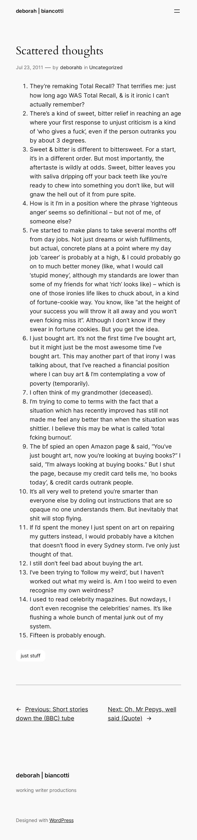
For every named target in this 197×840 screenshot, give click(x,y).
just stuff (30, 655)
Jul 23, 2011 (29, 67)
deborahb (71, 67)
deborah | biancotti (40, 11)
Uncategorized (106, 67)
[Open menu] (177, 11)
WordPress (61, 820)
